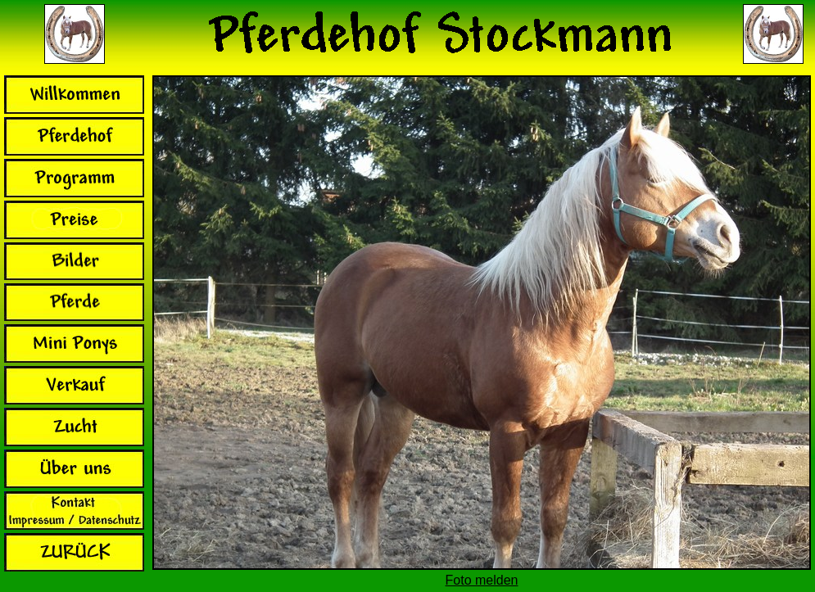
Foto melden (482, 580)
